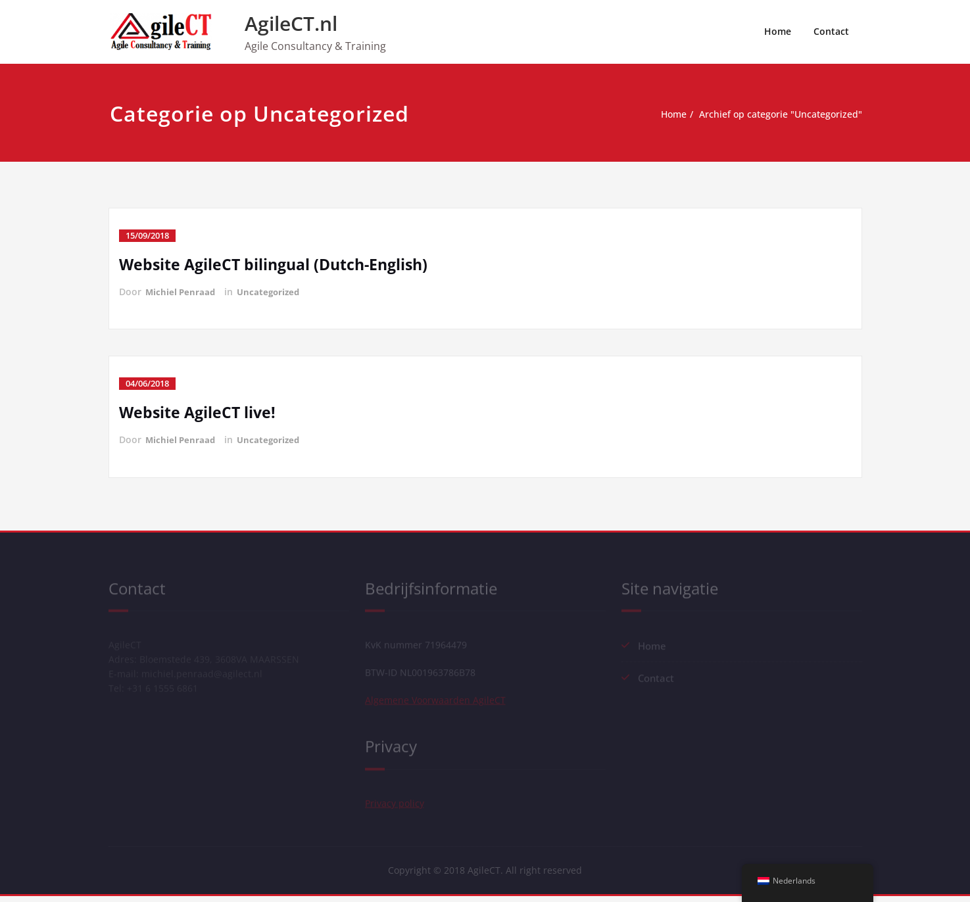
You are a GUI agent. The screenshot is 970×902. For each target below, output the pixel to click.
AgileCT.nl (291, 23)
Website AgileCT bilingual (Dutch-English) (279, 264)
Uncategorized (272, 291)
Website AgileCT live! (199, 412)
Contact (831, 31)
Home (777, 31)
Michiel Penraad (181, 291)
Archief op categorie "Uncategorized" (781, 114)
